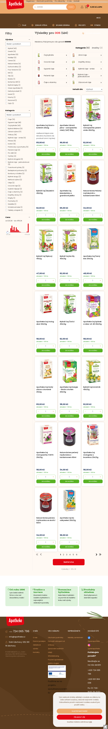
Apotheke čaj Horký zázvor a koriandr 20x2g (44, 389)
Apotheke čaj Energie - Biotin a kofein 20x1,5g (69, 389)
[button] (69, 89)
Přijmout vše (79, 717)
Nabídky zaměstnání (75, 637)
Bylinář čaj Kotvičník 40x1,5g (91, 388)
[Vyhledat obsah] (70, 7)
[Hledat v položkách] (17, 44)
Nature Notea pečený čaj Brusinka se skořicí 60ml (45, 520)
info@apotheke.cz (17, 637)
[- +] (45, 150)
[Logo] (14, 5)
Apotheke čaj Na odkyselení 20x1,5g (68, 519)
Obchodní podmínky (55, 637)
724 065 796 (19, 631)
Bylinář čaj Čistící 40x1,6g (67, 322)
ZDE (90, 722)
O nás (35, 637)
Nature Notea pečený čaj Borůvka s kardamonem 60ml (69, 455)
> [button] (96, 554)
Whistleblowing (53, 656)
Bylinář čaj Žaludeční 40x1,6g (45, 192)
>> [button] (100, 554)
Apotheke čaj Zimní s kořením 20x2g (45, 126)
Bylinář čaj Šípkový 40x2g (44, 257)
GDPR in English (53, 663)
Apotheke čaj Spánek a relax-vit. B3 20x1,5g (92, 322)
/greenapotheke (94, 641)
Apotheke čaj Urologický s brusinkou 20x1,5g (90, 455)
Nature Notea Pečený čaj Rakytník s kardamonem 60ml (92, 193)
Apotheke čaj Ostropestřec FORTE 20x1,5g (44, 455)
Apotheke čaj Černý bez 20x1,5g (91, 257)
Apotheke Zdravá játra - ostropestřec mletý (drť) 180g (68, 127)
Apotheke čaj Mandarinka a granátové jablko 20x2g (67, 193)
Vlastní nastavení (79, 711)
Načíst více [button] (69, 562)
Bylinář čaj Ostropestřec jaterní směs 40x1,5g (92, 127)
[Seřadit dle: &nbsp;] (94, 89)
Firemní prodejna (39, 641)
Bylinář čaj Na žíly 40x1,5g (67, 257)
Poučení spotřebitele (55, 660)
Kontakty (36, 652)
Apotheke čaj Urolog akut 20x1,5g (45, 322)
